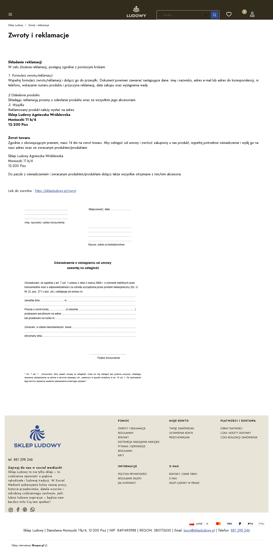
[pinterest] (25, 509)
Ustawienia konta (181, 433)
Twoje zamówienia (181, 428)
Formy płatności (231, 428)
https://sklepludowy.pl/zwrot (55, 190)
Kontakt (123, 437)
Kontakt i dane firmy (183, 474)
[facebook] (18, 509)
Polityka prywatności (132, 474)
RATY (121, 455)
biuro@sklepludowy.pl (199, 530)
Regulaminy (126, 433)
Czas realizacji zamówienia (239, 437)
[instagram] (10, 510)
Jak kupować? (127, 483)
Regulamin (125, 451)
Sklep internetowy (28, 545)
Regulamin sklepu (130, 478)
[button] (10, 15)
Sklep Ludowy (15, 25)
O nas (173, 478)
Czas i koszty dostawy (236, 433)
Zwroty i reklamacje (132, 428)
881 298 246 (240, 530)
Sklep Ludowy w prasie (184, 483)
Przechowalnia (179, 437)
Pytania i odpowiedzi (131, 446)
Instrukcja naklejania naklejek (139, 442)
